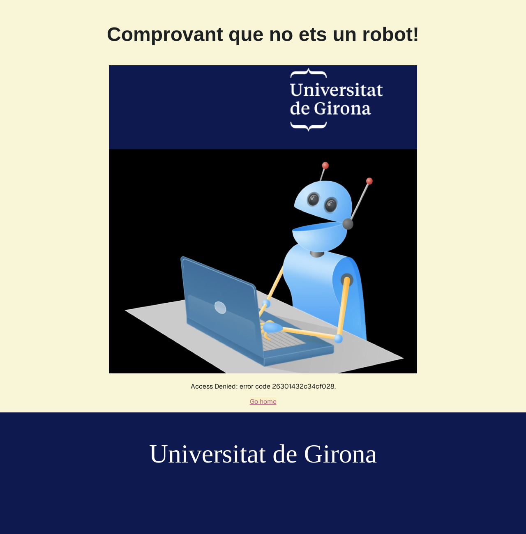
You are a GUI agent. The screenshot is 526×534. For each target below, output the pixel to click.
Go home (263, 401)
